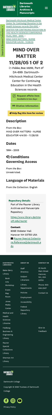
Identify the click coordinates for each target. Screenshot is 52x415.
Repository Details (19, 200)
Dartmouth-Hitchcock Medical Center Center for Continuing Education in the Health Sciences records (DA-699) (24, 23)
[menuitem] (6, 401)
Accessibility (26, 302)
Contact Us (43, 293)
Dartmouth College (12, 381)
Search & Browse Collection (2, 42)
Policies (24, 292)
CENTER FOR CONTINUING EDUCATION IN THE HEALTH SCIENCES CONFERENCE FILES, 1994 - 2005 (26, 32)
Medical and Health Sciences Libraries (8, 318)
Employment (26, 297)
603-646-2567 (43, 286)
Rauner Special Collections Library (8, 348)
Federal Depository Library (25, 310)
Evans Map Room (7, 293)
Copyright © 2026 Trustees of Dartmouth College (21, 389)
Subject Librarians (25, 278)
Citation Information (25, 105)
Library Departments (26, 286)
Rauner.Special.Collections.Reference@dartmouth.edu (26, 242)
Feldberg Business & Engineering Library (8, 333)
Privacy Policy (10, 407)
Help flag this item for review (26, 113)
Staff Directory (24, 270)
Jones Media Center (8, 305)
